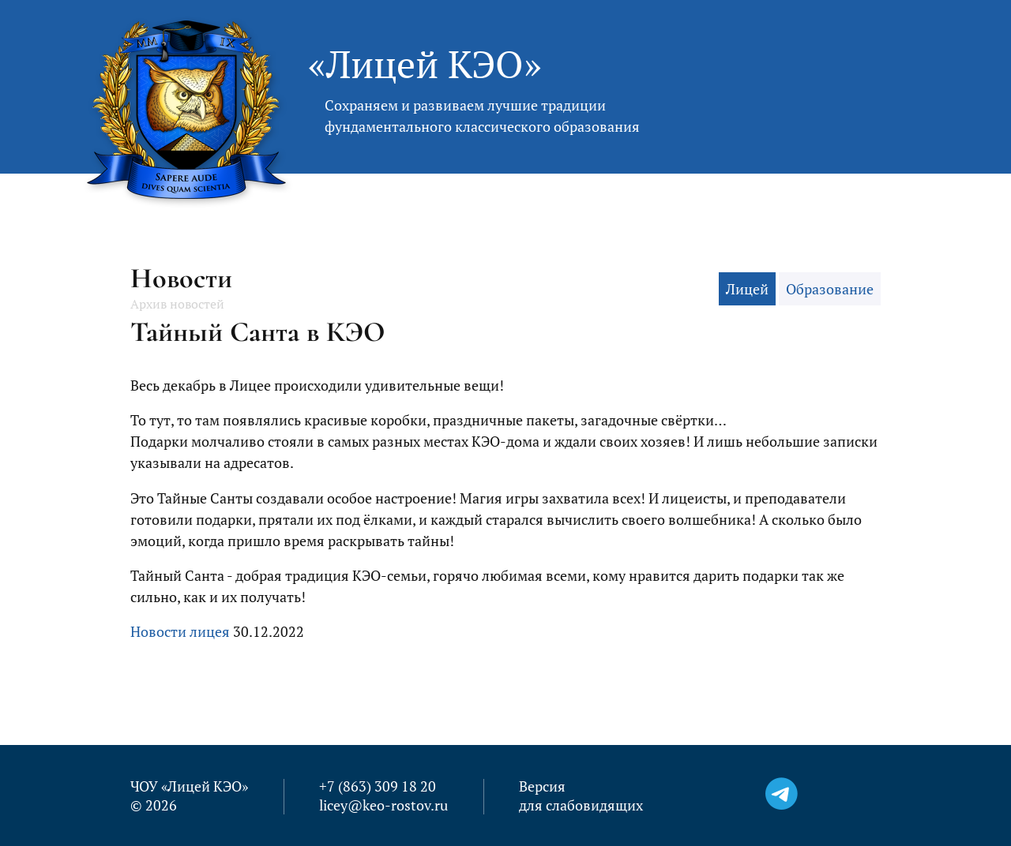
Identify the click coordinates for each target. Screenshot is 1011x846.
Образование (830, 288)
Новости (181, 278)
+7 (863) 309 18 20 (377, 786)
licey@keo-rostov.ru (383, 804)
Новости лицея (180, 631)
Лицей (747, 288)
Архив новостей (177, 304)
